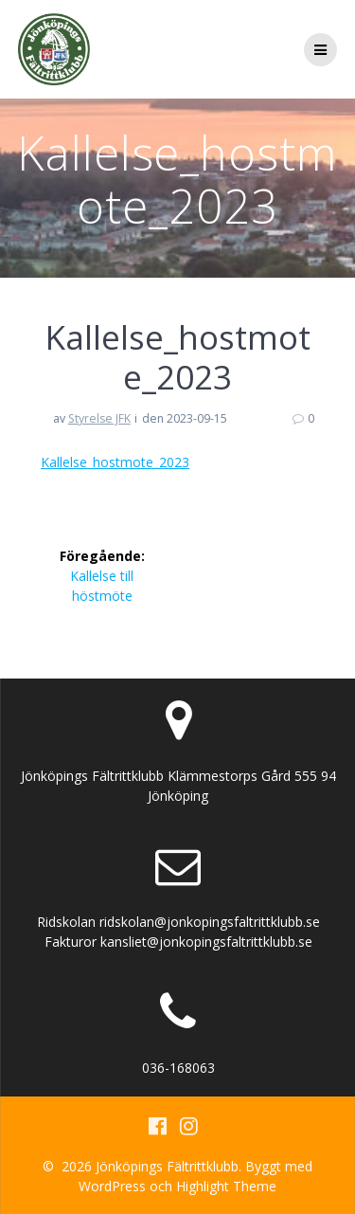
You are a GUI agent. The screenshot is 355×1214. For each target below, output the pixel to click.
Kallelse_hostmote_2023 (115, 462)
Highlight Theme (226, 1186)
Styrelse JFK (99, 418)
